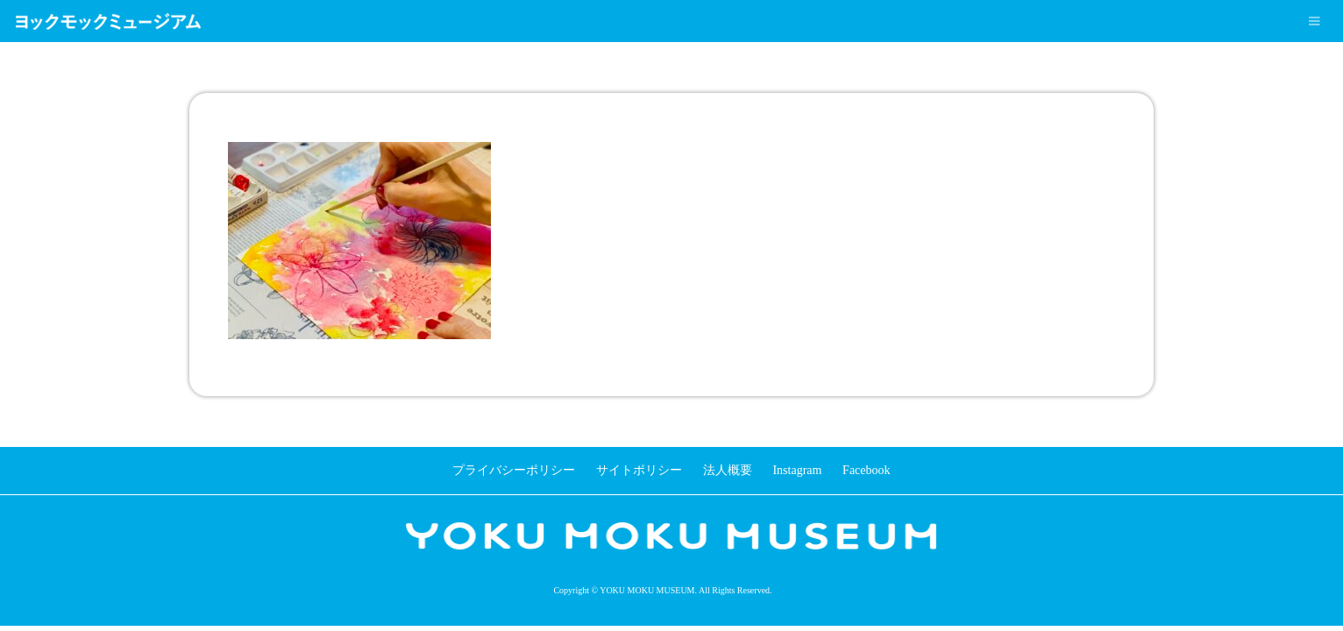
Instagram (796, 470)
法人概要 (727, 470)
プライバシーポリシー (513, 470)
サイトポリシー (639, 470)
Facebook (866, 470)
